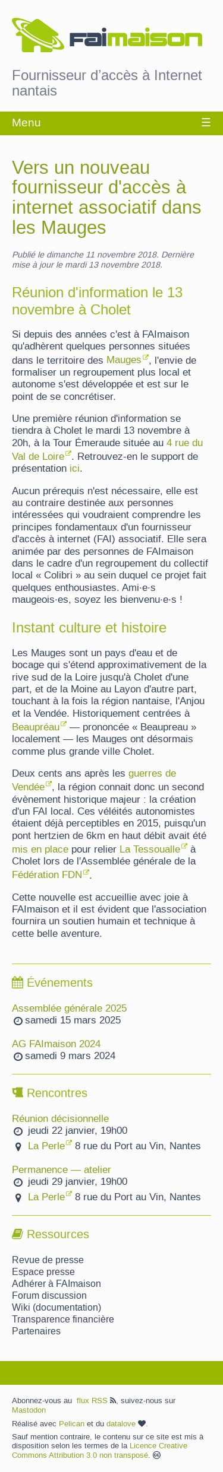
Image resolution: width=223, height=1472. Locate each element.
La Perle (46, 1146)
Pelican (71, 1424)
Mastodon (29, 1410)
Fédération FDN (47, 875)
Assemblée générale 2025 (69, 1009)
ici (75, 469)
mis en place (40, 850)
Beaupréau (35, 727)
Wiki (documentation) (56, 1308)
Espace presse (43, 1272)
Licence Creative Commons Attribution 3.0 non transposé (99, 1450)
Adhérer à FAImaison (56, 1284)
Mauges (124, 360)
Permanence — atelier (61, 1170)
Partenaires (36, 1331)
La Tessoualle (150, 850)
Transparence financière (63, 1319)
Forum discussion (49, 1296)
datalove (126, 1424)
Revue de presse (48, 1260)
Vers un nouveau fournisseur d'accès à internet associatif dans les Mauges (107, 198)
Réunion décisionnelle (60, 1119)
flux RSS (96, 1401)
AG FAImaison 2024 (56, 1044)
